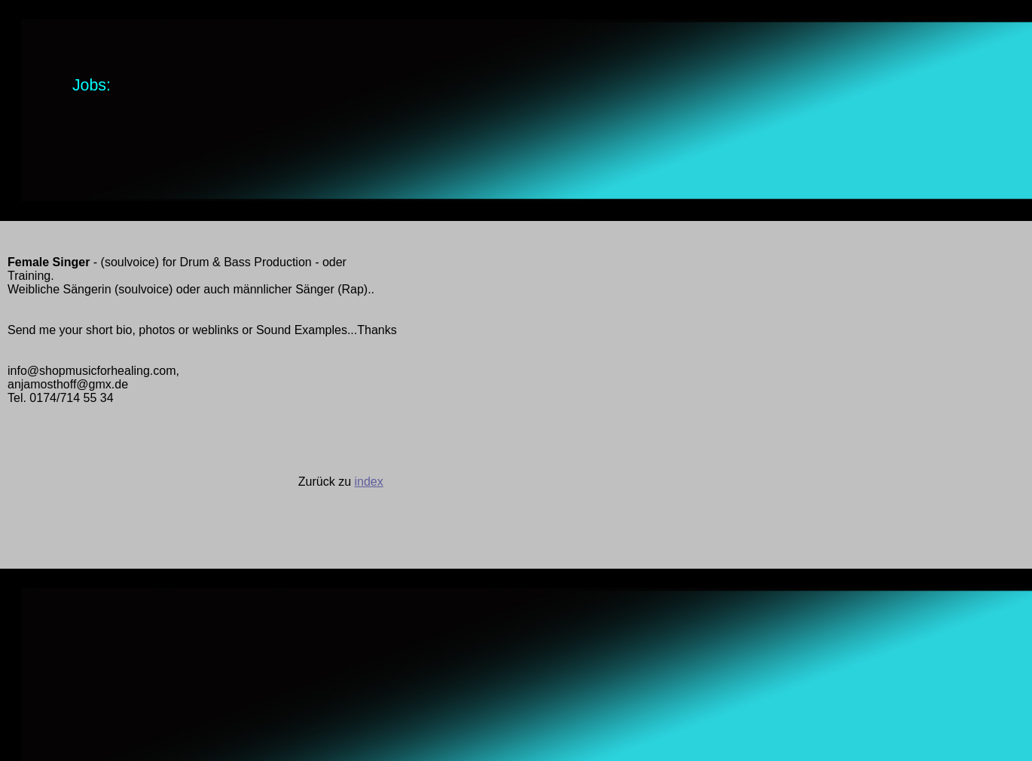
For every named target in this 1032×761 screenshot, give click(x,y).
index (368, 481)
